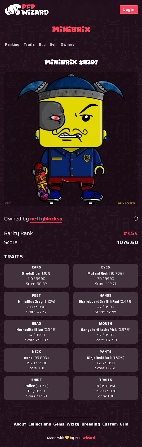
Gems (58, 424)
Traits (29, 44)
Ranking (12, 44)
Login (129, 9)
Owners (67, 44)
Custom (110, 424)
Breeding (91, 424)
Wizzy (72, 424)
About (20, 424)
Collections (39, 424)
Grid (124, 424)
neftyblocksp (46, 218)
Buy (42, 44)
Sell (53, 44)
